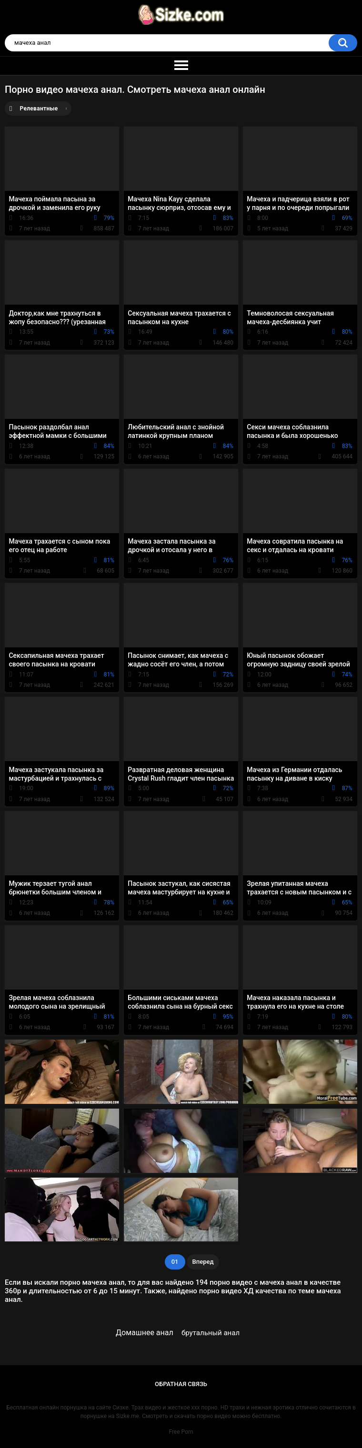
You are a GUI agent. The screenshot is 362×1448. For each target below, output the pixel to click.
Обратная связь (181, 1384)
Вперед (203, 1261)
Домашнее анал (144, 1332)
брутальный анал (210, 1333)
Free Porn (181, 1431)
